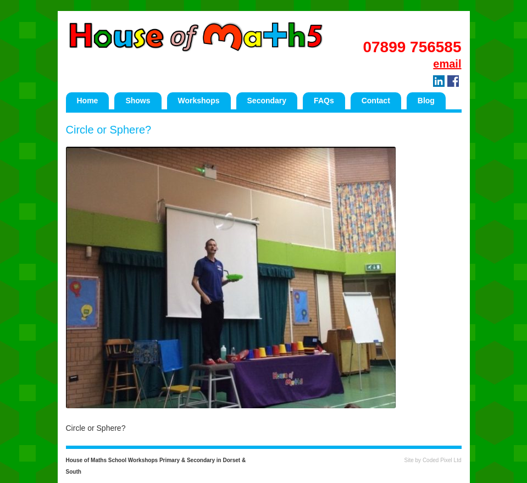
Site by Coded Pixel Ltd (433, 460)
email (447, 64)
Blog (426, 100)
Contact (376, 100)
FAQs (324, 100)
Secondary (267, 100)
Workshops (199, 100)
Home (87, 100)
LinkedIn (439, 81)
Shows (137, 100)
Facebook (453, 81)
